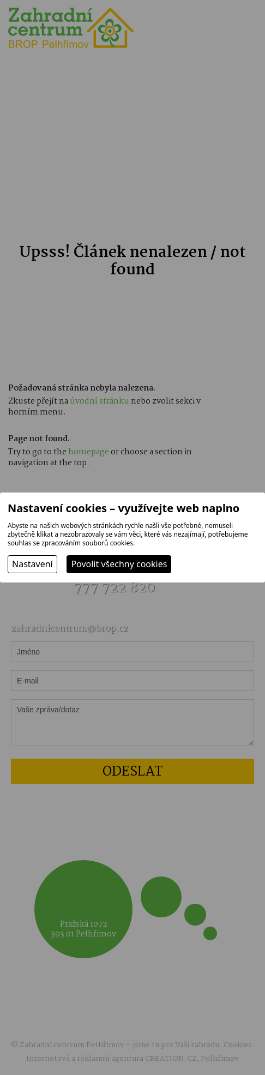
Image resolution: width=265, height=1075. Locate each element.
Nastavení (32, 564)
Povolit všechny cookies (119, 564)
